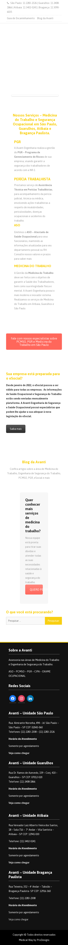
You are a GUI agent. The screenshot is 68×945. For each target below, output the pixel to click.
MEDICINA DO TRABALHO (32, 266)
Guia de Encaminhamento (21, 18)
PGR (17, 142)
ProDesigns (43, 940)
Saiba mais (16, 428)
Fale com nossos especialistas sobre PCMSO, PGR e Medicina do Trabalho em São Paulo (34, 341)
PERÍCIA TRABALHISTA (32, 179)
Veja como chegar (19, 753)
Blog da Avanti (45, 18)
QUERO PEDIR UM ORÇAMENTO (36, 589)
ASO (17, 225)
